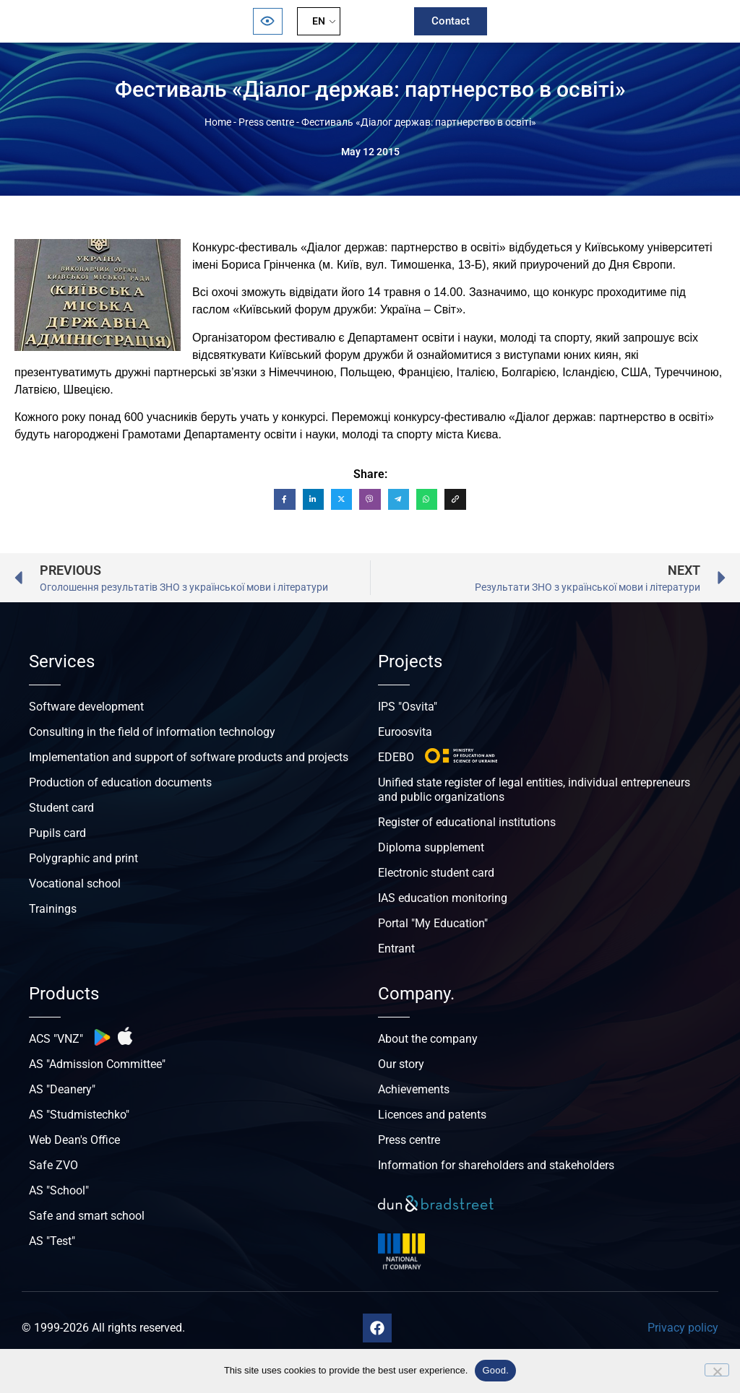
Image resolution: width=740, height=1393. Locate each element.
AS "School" (59, 1190)
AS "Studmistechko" (79, 1114)
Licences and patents (432, 1114)
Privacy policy (683, 1328)
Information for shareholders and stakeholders (496, 1165)
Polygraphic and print (83, 858)
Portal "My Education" (433, 923)
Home (218, 122)
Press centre (266, 122)
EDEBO (396, 757)
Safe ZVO (53, 1165)
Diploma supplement (431, 847)
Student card (61, 808)
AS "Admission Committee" (97, 1064)
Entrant (396, 948)
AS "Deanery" (62, 1089)
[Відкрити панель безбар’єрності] (267, 21)
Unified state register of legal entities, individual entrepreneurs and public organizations (534, 790)
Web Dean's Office (74, 1140)
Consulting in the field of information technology (152, 732)
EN (318, 21)
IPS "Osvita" (407, 706)
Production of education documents (120, 782)
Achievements (413, 1089)
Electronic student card (436, 873)
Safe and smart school (87, 1216)
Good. (495, 1370)
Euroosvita (405, 732)
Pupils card (57, 833)
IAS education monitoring (442, 898)
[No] (717, 1369)
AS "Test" (52, 1241)
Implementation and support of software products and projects (188, 757)
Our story (401, 1064)
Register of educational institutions (467, 822)
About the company (428, 1039)
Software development (86, 706)
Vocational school (75, 883)
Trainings (53, 909)
